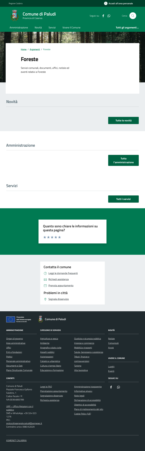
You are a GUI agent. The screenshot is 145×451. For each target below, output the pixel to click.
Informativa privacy (83, 391)
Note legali (79, 395)
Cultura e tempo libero (50, 365)
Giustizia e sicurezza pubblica (87, 338)
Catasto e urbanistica (50, 361)
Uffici (8, 347)
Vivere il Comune (71, 27)
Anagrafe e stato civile (50, 347)
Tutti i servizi (123, 199)
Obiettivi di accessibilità (85, 404)
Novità (38, 27)
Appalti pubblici (47, 352)
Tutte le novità (124, 120)
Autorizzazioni (46, 356)
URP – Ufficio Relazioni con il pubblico (19, 408)
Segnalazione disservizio (51, 395)
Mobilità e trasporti (83, 347)
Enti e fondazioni (14, 352)
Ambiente (44, 343)
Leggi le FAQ (46, 386)
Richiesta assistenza (49, 400)
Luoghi (111, 366)
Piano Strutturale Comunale (19, 370)
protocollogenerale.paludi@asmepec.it (24, 423)
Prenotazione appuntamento (53, 391)
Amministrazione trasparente (88, 386)
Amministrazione (19, 27)
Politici (9, 356)
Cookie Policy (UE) (82, 413)
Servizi (52, 27)
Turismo (77, 365)
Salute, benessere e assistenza (88, 352)
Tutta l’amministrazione (123, 160)
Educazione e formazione (52, 370)
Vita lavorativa (81, 370)
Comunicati (113, 343)
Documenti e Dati (14, 365)
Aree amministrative (15, 343)
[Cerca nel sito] (132, 15)
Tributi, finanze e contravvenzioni (81, 359)
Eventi (111, 371)
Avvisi (111, 347)
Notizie (111, 338)
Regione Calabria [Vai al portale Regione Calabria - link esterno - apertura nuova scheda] (16, 3)
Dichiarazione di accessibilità (87, 400)
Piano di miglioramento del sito (88, 409)
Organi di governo (14, 338)
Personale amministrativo (18, 361)
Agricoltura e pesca (49, 338)
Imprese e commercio (84, 343)
